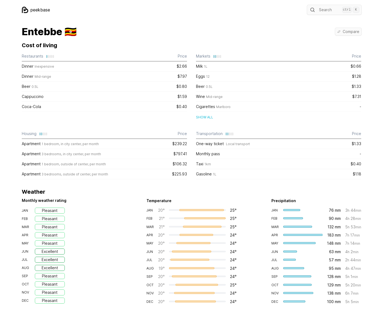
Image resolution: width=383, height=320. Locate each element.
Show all (204, 117)
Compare (348, 31)
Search (334, 10)
